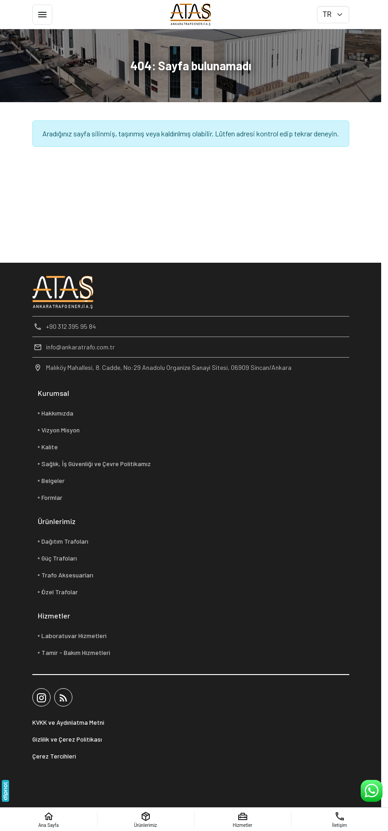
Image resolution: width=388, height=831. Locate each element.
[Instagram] (41, 697)
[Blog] (63, 697)
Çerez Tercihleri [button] (54, 756)
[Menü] (42, 15)
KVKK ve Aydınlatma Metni (68, 722)
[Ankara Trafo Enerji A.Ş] (190, 15)
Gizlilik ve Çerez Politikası (67, 739)
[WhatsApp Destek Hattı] (372, 791)
